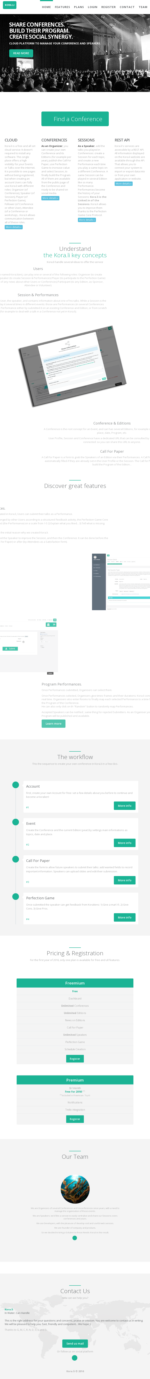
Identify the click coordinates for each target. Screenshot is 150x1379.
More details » (13, 227)
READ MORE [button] (21, 53)
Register (108, 7)
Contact (127, 7)
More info (124, 806)
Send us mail (75, 1343)
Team (143, 7)
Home (46, 7)
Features (62, 7)
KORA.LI (9, 5)
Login (92, 7)
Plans (79, 7)
